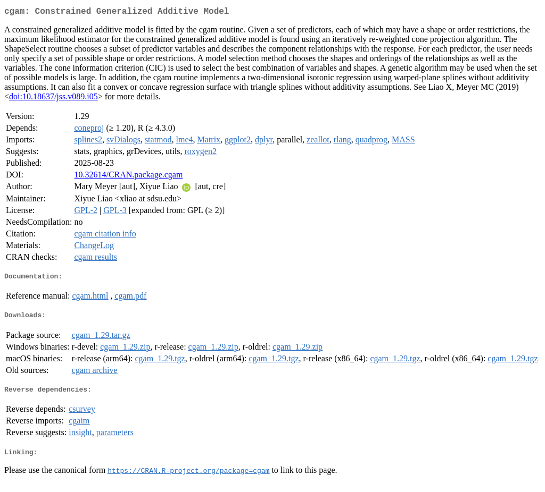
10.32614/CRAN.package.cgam (128, 176)
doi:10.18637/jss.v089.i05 (53, 98)
